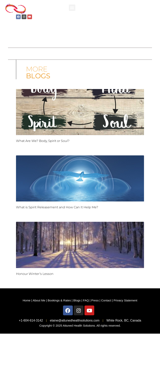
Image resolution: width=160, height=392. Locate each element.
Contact (106, 300)
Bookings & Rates (59, 300)
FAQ (86, 300)
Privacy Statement (125, 300)
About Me (39, 300)
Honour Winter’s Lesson (34, 274)
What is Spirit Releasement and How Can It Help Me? (57, 207)
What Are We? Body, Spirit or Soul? (42, 141)
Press (95, 300)
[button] (72, 7)
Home (26, 300)
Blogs (77, 300)
